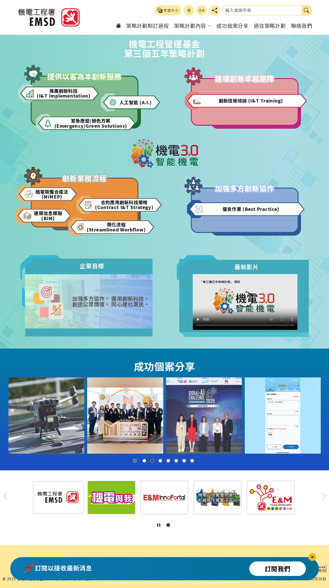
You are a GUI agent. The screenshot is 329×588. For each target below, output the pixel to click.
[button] (144, 461)
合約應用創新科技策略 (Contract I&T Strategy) (124, 205)
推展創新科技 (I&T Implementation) (63, 93)
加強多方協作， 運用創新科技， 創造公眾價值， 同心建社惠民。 (110, 301)
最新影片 (246, 266)
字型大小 (168, 10)
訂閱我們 (277, 568)
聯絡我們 (301, 25)
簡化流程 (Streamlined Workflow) (116, 227)
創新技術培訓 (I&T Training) (251, 100)
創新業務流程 (84, 178)
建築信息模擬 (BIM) (48, 215)
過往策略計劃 (270, 25)
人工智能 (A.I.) (136, 102)
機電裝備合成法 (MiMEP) (51, 194)
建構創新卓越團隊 (244, 79)
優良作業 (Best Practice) (251, 209)
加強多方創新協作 (244, 188)
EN (201, 10)
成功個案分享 (232, 25)
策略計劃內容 (190, 25)
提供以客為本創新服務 (84, 76)
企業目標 (92, 266)
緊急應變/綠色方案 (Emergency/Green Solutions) (90, 123)
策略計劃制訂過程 (147, 25)
